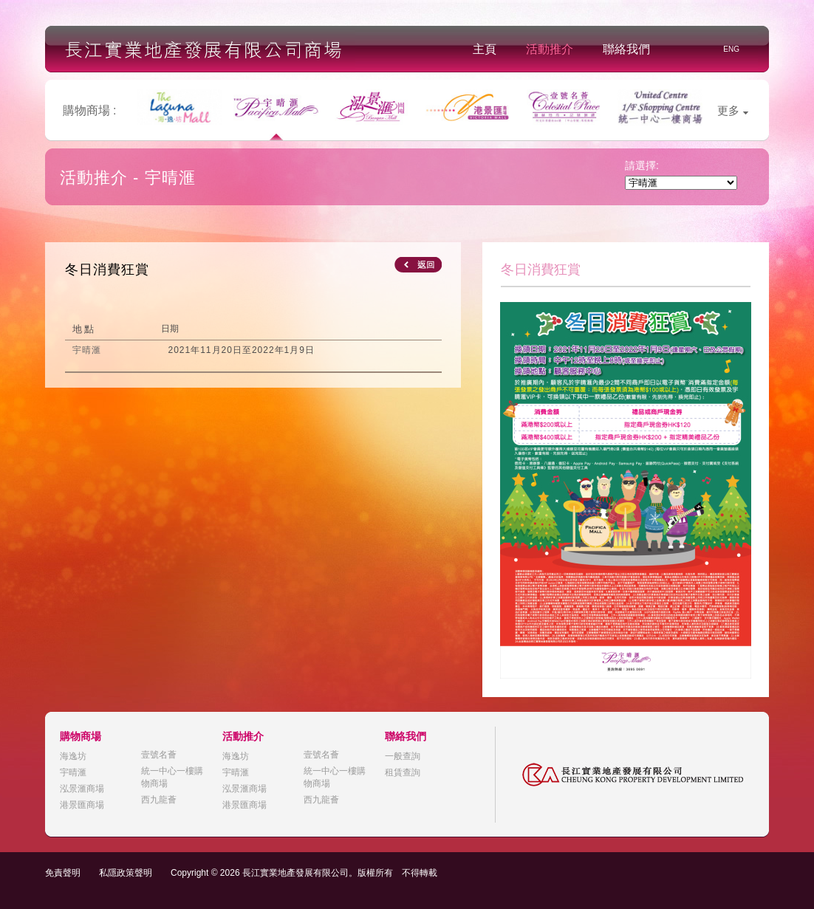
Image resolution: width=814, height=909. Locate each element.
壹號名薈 (159, 755)
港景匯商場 (82, 805)
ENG (731, 49)
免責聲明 (63, 873)
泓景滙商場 (82, 788)
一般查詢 (402, 756)
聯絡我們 (626, 49)
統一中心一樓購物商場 (172, 777)
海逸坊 (73, 756)
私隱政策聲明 (125, 873)
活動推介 (549, 49)
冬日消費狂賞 (107, 269)
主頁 (484, 49)
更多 (732, 110)
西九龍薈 (159, 800)
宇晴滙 (73, 772)
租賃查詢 (402, 772)
